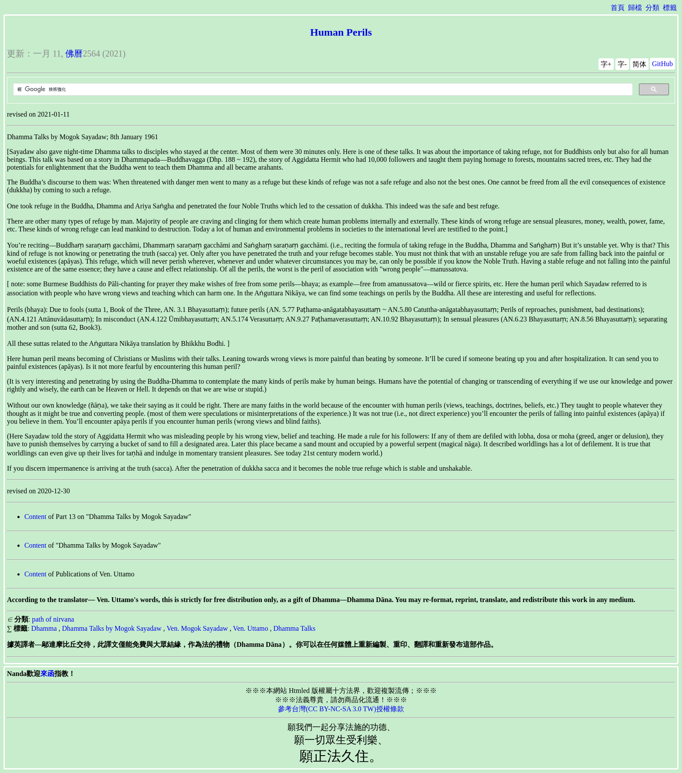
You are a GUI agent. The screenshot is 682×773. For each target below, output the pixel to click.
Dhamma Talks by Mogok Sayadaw (112, 628)
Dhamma (44, 628)
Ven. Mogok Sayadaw (197, 628)
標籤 (670, 7)
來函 (47, 673)
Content (35, 516)
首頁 (618, 7)
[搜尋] (322, 90)
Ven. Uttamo (250, 628)
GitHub (662, 63)
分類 (652, 7)
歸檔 (635, 7)
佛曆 (74, 53)
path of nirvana (53, 619)
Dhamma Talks (294, 628)
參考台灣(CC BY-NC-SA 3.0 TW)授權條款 (341, 709)
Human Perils (341, 32)
